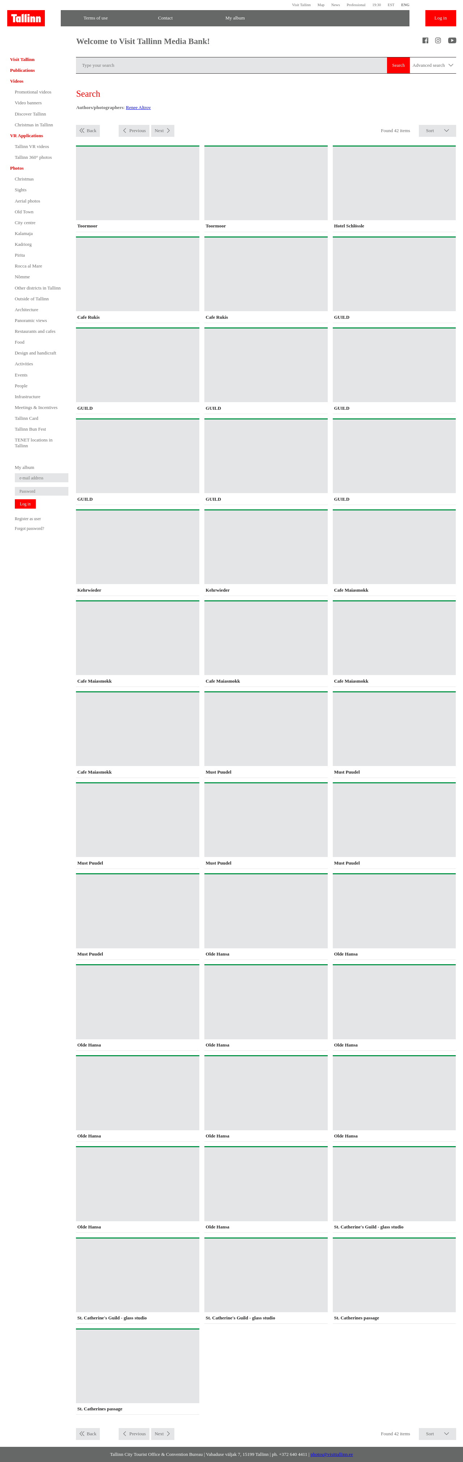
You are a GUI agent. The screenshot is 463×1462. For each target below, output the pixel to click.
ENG (405, 5)
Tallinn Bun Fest (30, 429)
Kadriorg (23, 244)
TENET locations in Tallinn (33, 442)
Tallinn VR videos (32, 146)
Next (158, 130)
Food (20, 342)
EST (391, 5)
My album (235, 18)
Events (21, 375)
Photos (17, 168)
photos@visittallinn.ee (332, 1454)
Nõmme (22, 276)
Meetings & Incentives (36, 407)
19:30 (376, 5)
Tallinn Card (26, 418)
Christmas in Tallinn (34, 124)
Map (321, 5)
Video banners (28, 102)
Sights (21, 189)
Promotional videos (33, 92)
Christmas (24, 179)
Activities (24, 363)
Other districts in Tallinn (38, 288)
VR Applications (26, 135)
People (21, 385)
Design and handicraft (35, 353)
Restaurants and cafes (35, 331)
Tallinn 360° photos (33, 157)
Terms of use (96, 18)
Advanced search (433, 65)
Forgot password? (29, 528)
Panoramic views (31, 320)
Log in (440, 18)
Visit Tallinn (301, 5)
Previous (137, 130)
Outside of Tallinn (32, 298)
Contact (165, 18)
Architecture (26, 309)
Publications (22, 70)
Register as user (28, 519)
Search (398, 65)
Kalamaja (24, 233)
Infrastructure (28, 396)
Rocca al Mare (28, 266)
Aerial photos (27, 201)
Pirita (20, 255)
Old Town (24, 211)
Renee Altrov (138, 107)
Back (92, 130)
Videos (17, 81)
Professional (356, 5)
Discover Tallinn (30, 114)
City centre (25, 222)
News (335, 5)
